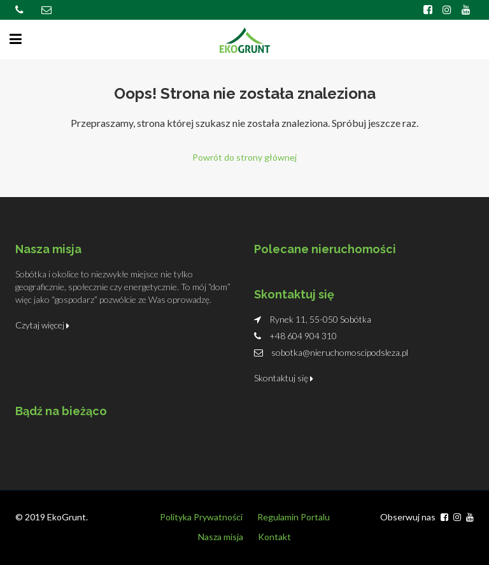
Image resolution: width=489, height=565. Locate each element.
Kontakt (274, 536)
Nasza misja (220, 536)
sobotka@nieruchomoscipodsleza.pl (339, 352)
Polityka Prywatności (201, 516)
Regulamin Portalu (293, 516)
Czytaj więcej (42, 324)
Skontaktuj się (283, 377)
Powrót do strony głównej (244, 157)
